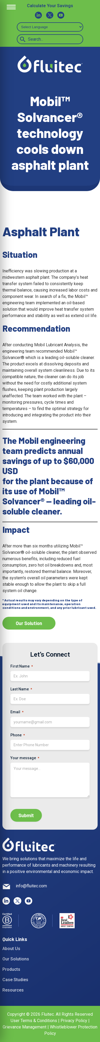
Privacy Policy (74, 1020)
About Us (11, 948)
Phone (17, 735)
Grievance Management (24, 1027)
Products (11, 969)
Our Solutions (15, 958)
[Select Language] (50, 27)
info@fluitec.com (31, 885)
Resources (13, 990)
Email (16, 712)
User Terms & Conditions (34, 1020)
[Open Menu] (11, 7)
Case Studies (15, 979)
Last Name (21, 689)
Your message (24, 758)
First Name (21, 666)
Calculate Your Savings (50, 5)
